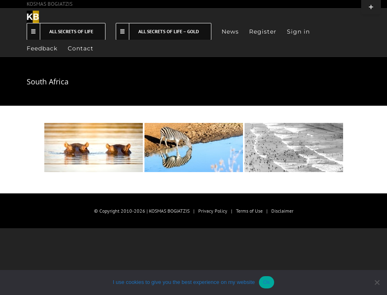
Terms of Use (249, 211)
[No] (377, 282)
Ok (266, 282)
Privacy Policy (212, 211)
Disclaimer (282, 211)
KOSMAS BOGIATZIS (50, 3)
